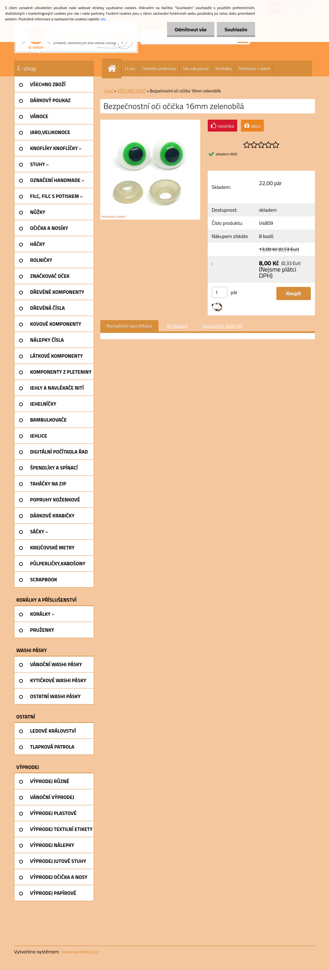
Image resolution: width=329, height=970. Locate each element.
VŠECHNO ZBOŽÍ (131, 91)
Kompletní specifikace (129, 325)
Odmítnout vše (190, 29)
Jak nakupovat (196, 68)
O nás (130, 68)
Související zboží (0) (222, 325)
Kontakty (223, 68)
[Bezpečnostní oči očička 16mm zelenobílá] (150, 122)
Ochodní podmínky (159, 68)
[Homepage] (114, 68)
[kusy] (219, 292)
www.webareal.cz (80, 951)
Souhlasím (235, 29)
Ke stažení (177, 325)
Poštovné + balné (254, 68)
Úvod (108, 91)
